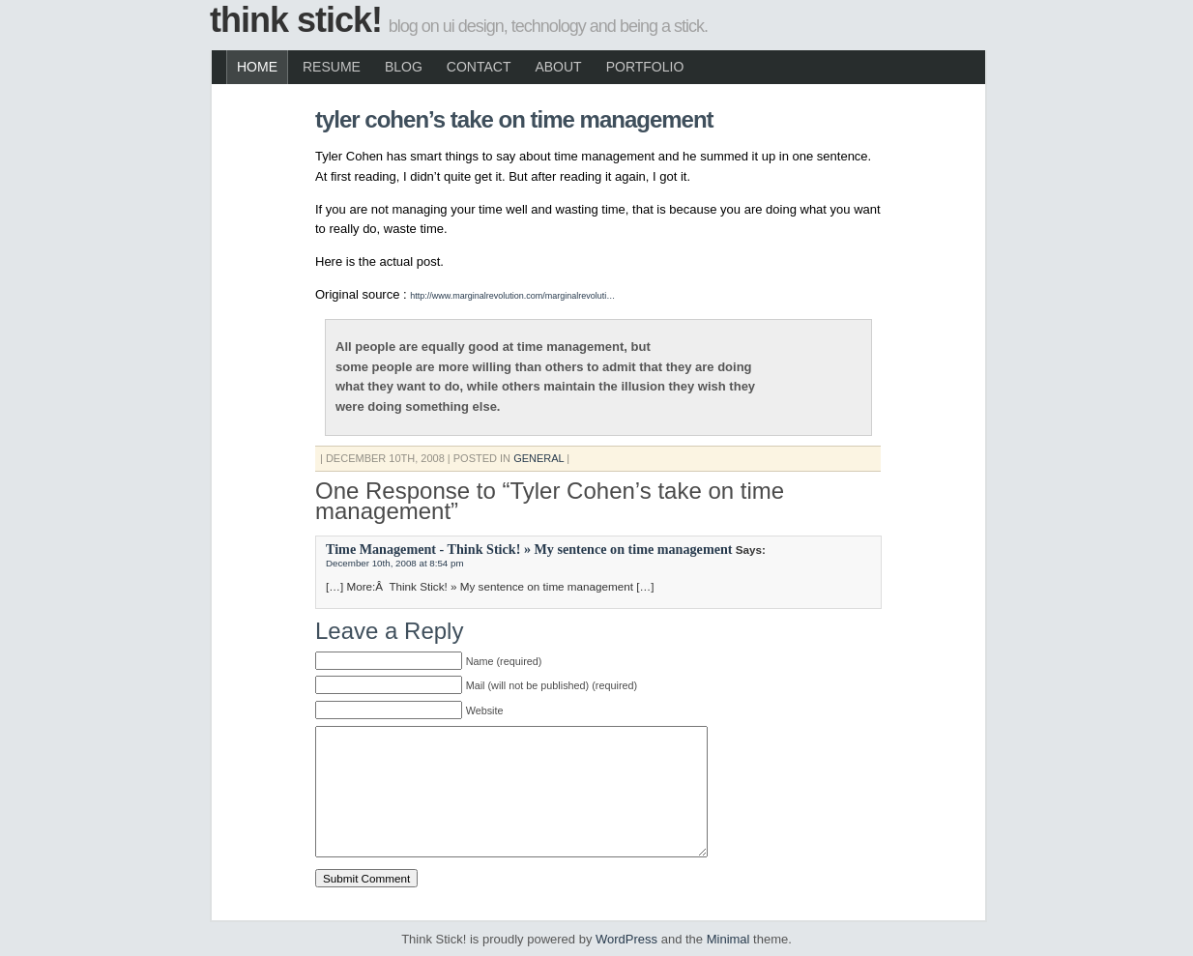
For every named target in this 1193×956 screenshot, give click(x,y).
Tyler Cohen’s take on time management (514, 119)
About (558, 66)
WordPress (626, 939)
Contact (479, 66)
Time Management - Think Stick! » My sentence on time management (529, 549)
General (538, 458)
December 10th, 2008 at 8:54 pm (395, 563)
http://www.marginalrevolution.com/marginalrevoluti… (512, 296)
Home (257, 66)
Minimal (728, 939)
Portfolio (645, 66)
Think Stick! (296, 20)
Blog (403, 66)
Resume (332, 66)
